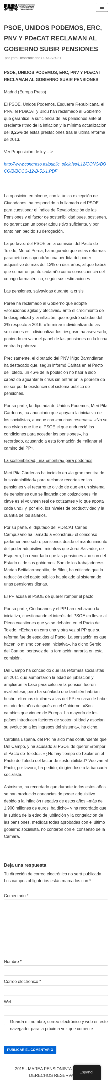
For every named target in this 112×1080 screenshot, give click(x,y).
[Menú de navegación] (102, 7)
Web (8, 1001)
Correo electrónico (22, 981)
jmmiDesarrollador (25, 58)
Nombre (13, 961)
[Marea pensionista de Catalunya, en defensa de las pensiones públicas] (19, 7)
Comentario (16, 895)
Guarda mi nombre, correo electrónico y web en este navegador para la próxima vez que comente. (59, 1025)
